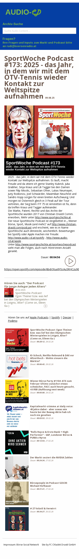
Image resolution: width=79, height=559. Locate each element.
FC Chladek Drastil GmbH (62, 544)
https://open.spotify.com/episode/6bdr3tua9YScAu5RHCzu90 (41, 269)
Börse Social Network (27, 544)
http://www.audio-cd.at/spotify (26, 237)
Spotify (55, 317)
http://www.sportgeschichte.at (53, 217)
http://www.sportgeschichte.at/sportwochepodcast (45, 244)
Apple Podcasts (39, 317)
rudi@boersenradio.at (21, 46)
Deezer (67, 317)
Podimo (12, 320)
